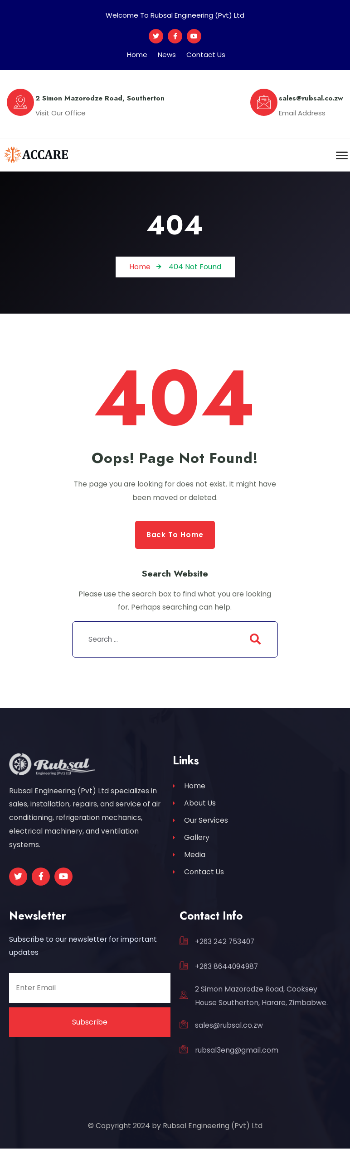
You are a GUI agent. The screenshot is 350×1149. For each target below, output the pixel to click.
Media (189, 858)
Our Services (200, 822)
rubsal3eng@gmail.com (236, 1050)
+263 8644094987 (226, 967)
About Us (194, 804)
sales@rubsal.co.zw (229, 1025)
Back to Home (175, 534)
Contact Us (205, 54)
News (167, 54)
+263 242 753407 (224, 942)
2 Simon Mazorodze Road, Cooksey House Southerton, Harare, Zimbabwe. (261, 996)
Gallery (191, 840)
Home (137, 54)
